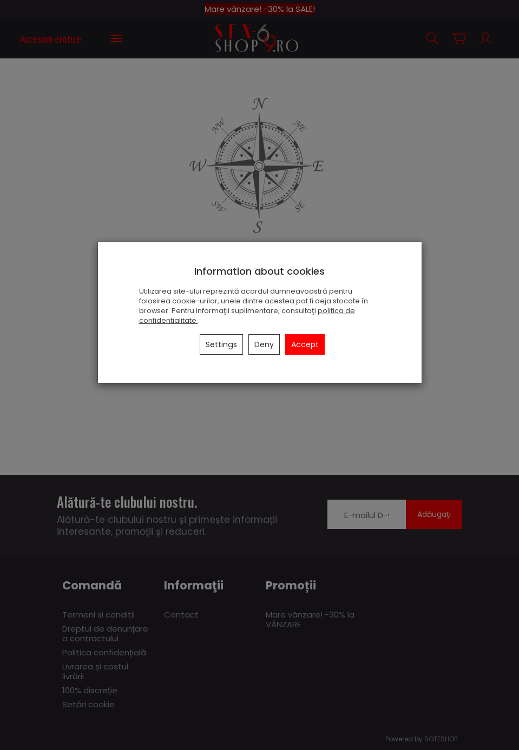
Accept (305, 344)
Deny (264, 344)
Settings (221, 344)
